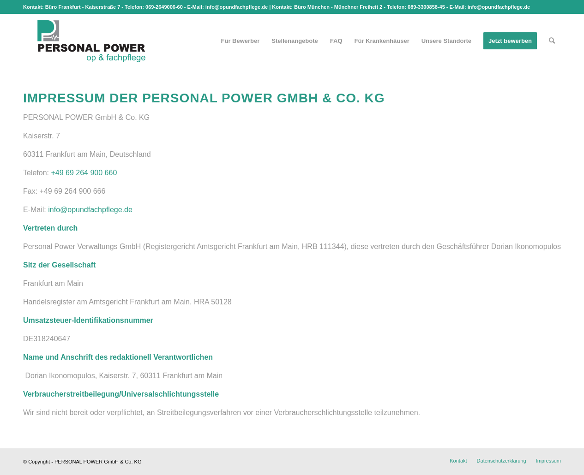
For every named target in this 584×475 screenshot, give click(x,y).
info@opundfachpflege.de (236, 7)
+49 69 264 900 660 (84, 173)
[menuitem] (240, 41)
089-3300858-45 (426, 7)
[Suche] (552, 41)
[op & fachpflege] (91, 41)
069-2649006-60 (164, 7)
